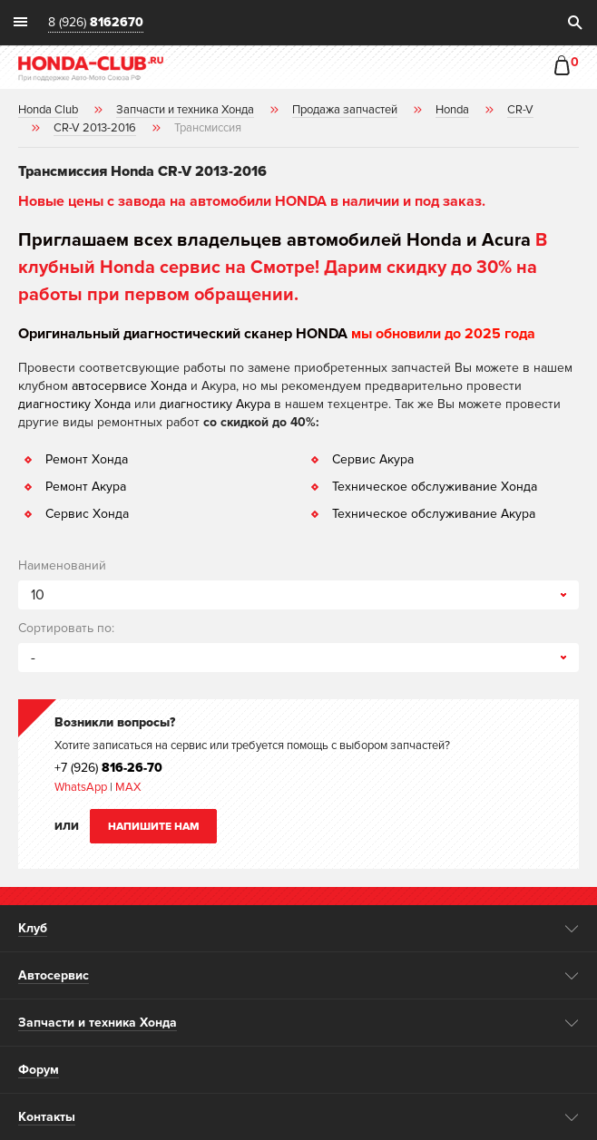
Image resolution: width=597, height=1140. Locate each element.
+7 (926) (108, 767)
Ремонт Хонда (86, 459)
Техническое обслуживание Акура (433, 513)
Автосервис (53, 975)
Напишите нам (154, 826)
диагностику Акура (215, 404)
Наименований (62, 565)
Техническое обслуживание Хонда (434, 486)
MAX (127, 787)
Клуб (32, 928)
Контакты (46, 1117)
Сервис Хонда (87, 513)
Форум (38, 1069)
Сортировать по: (66, 628)
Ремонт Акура (85, 486)
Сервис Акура (373, 459)
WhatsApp (82, 787)
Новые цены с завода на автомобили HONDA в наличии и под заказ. (251, 201)
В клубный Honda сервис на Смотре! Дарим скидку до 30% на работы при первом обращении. (282, 267)
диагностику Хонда (74, 404)
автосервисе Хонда (129, 386)
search (574, 22)
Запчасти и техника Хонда (97, 1022)
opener (572, 928)
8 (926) (95, 23)
